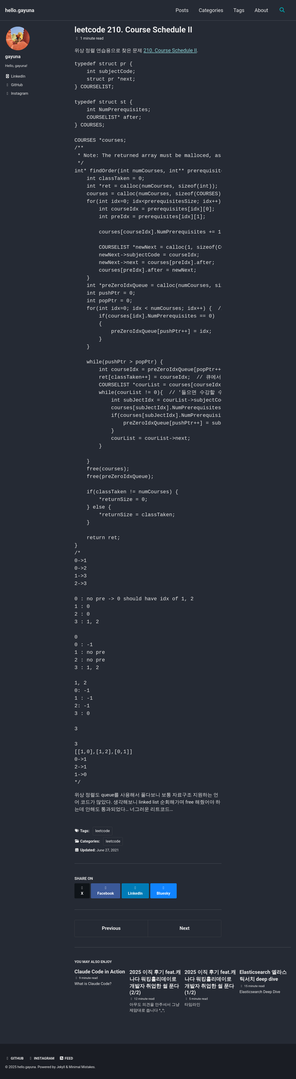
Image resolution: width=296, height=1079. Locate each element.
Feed (69, 1057)
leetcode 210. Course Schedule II (133, 29)
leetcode (102, 833)
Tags (237, 10)
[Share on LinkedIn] (137, 890)
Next (184, 926)
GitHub (15, 1057)
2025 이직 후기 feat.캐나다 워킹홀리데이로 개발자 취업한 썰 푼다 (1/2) (210, 981)
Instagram (43, 1057)
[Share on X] (82, 890)
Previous (111, 926)
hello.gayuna (19, 10)
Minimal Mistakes (84, 1066)
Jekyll (62, 1066)
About (260, 10)
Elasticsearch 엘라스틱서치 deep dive (263, 974)
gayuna (13, 56)
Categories (209, 10)
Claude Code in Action (99, 970)
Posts (180, 10)
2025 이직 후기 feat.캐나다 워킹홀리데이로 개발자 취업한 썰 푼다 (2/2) (155, 981)
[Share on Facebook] (107, 890)
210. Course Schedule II (173, 50)
